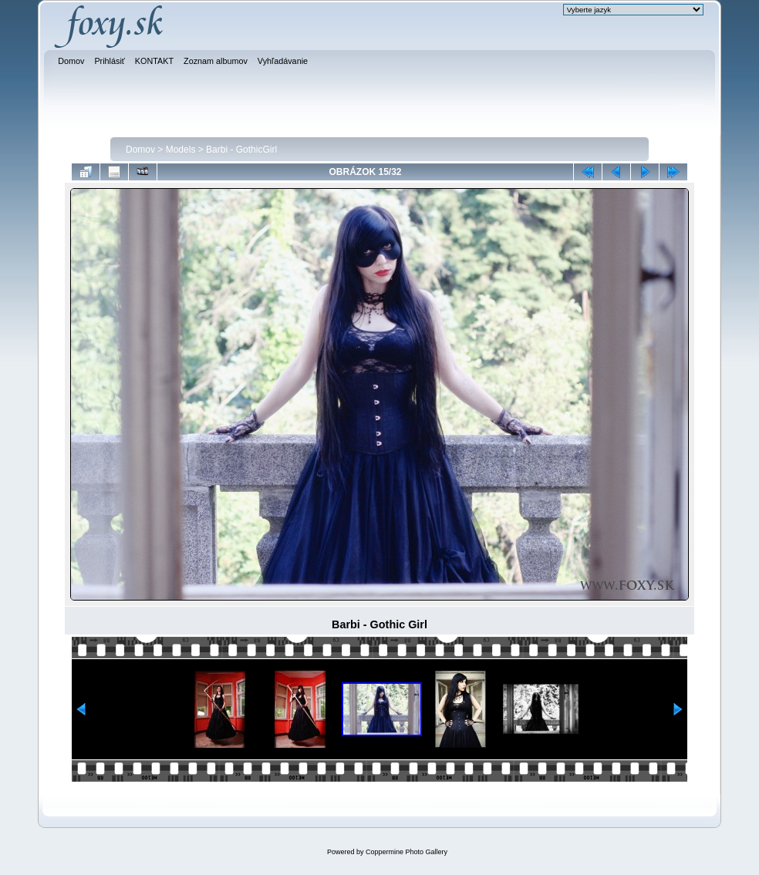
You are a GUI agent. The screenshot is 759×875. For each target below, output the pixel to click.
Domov (140, 149)
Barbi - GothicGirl (241, 149)
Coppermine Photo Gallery (406, 852)
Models (181, 149)
